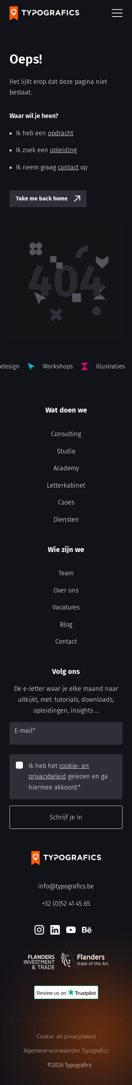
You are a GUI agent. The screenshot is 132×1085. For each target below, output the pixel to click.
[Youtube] (71, 930)
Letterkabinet (66, 485)
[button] (117, 13)
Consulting (66, 434)
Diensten (66, 519)
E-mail (24, 730)
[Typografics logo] (44, 13)
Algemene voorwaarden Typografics (66, 1050)
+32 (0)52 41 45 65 (66, 903)
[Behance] (87, 930)
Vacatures (66, 607)
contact (68, 167)
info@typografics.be (66, 886)
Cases (66, 502)
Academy (66, 468)
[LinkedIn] (55, 930)
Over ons (66, 590)
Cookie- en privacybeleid (66, 1036)
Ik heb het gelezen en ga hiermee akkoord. (68, 776)
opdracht (60, 133)
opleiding (63, 150)
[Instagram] (39, 930)
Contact (66, 641)
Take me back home (42, 198)
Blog (66, 624)
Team (66, 573)
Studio (66, 451)
